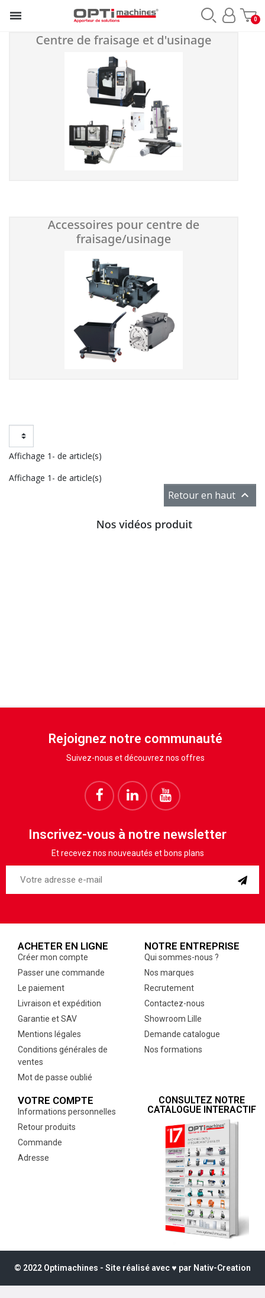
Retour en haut (210, 495)
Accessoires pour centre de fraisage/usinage (124, 232)
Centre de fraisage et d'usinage (124, 40)
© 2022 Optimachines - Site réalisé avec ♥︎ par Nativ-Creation (132, 1268)
